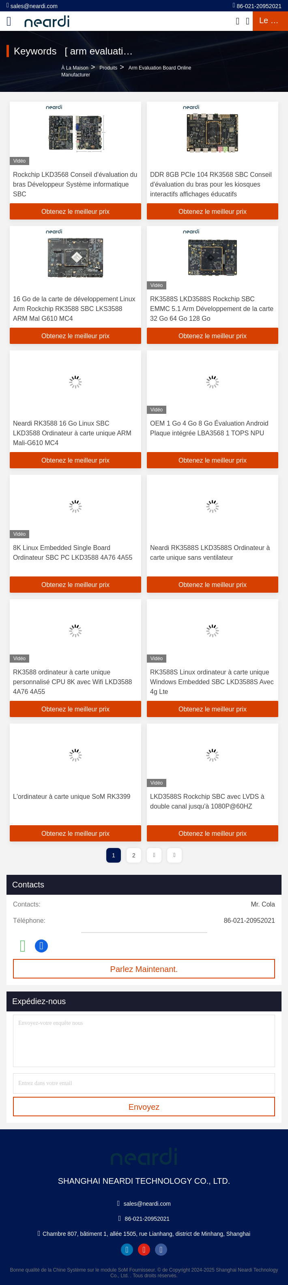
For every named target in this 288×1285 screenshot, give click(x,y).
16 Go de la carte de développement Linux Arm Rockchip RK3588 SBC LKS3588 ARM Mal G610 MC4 (74, 309)
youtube (144, 1250)
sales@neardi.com (32, 5)
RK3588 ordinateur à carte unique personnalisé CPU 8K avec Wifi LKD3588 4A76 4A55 (72, 682)
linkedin (127, 1250)
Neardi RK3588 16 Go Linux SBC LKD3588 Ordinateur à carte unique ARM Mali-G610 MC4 (72, 433)
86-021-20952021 (257, 5)
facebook (161, 1250)
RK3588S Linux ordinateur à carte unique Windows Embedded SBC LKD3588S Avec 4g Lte (212, 682)
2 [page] (133, 855)
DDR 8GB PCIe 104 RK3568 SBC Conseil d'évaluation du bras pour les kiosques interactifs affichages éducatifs (211, 184)
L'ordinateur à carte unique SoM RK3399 (71, 796)
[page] (154, 855)
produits (108, 68)
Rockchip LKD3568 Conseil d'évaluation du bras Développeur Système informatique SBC (75, 184)
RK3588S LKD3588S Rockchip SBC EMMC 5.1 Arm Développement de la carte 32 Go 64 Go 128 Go (211, 309)
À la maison (74, 68)
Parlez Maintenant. (144, 969)
